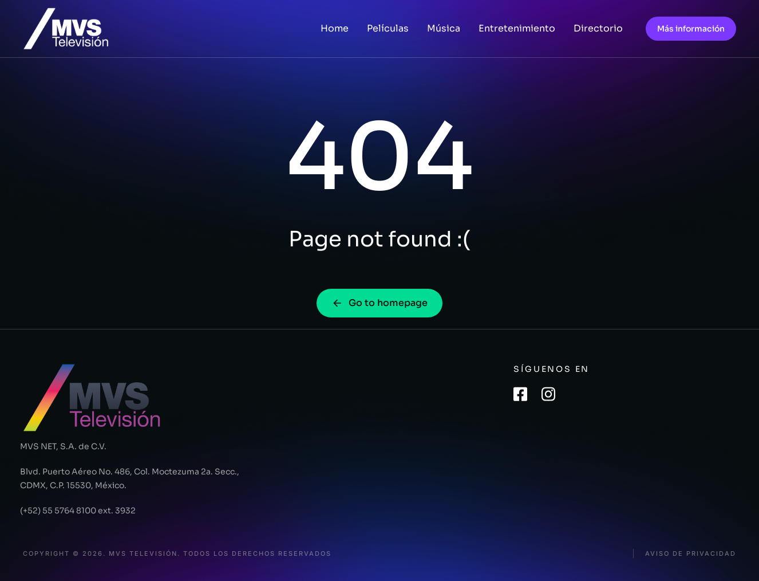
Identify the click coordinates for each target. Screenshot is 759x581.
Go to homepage (379, 303)
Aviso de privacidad (690, 554)
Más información (691, 28)
